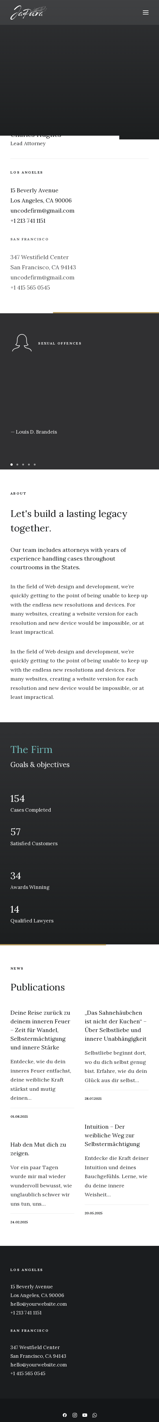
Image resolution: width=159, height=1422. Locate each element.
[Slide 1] (12, 464)
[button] (145, 12)
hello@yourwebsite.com (38, 1304)
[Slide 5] (35, 464)
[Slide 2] (17, 464)
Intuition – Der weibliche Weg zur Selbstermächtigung (112, 1135)
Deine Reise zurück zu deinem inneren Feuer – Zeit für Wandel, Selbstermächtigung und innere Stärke (40, 1030)
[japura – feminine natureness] (28, 12)
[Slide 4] (29, 464)
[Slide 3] (23, 464)
